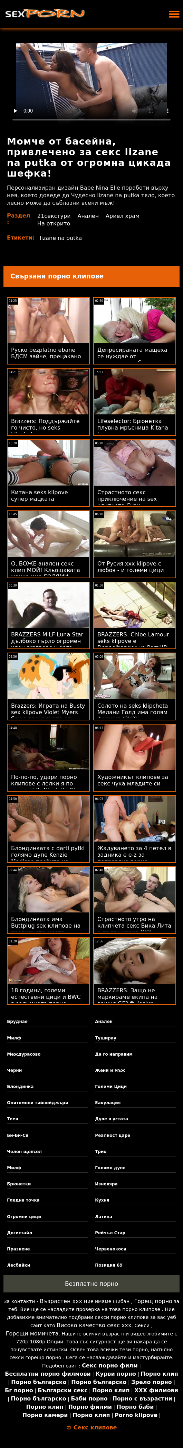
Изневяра (106, 1184)
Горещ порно (153, 1301)
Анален (88, 216)
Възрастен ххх (61, 1301)
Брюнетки (19, 1184)
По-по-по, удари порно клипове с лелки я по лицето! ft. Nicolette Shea (47, 783)
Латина (103, 1216)
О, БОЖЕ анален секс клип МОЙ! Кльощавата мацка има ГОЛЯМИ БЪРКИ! (45, 573)
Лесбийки (18, 1265)
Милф (14, 1038)
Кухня (102, 1200)
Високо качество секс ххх (94, 1325)
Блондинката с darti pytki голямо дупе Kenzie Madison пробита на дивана (48, 858)
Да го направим (114, 1054)
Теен (12, 1119)
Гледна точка (23, 1200)
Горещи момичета (32, 1333)
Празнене (18, 1249)
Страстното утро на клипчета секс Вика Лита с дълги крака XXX (134, 926)
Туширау (105, 1038)
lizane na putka (61, 238)
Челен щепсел (24, 1151)
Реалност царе (112, 1135)
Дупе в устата (111, 1119)
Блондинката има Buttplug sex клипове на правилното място (45, 926)
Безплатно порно (91, 1283)
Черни (14, 1070)
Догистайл (19, 1232)
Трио (100, 1151)
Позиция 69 (109, 1265)
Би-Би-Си (17, 1135)
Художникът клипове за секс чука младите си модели (132, 783)
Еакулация (108, 1102)
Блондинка (20, 1086)
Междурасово (23, 1054)
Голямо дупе (110, 1167)
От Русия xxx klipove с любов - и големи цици (130, 566)
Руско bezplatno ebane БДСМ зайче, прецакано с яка (46, 356)
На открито (53, 223)
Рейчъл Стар (110, 1232)
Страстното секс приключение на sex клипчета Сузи (127, 499)
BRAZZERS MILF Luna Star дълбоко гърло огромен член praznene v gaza (47, 641)
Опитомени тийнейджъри (37, 1102)
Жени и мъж (110, 1070)
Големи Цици (111, 1086)
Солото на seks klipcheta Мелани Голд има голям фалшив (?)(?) (132, 712)
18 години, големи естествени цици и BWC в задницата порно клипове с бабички (46, 1000)
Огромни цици (24, 1216)
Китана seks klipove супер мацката (39, 495)
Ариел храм (122, 216)
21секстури (54, 216)
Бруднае (17, 1021)
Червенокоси (110, 1249)
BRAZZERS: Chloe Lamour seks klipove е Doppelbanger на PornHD (133, 641)
